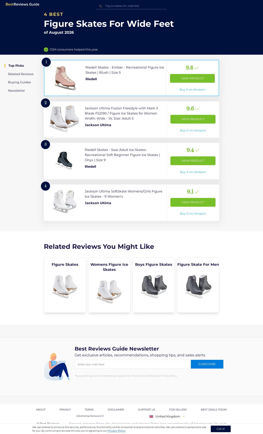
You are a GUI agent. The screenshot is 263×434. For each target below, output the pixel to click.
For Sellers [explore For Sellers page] (178, 409)
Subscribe (207, 364)
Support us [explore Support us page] (146, 409)
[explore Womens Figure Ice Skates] (109, 285)
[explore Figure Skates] (65, 285)
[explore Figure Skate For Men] (198, 285)
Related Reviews (20, 74)
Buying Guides (19, 82)
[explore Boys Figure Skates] (154, 285)
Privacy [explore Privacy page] (65, 409)
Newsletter (16, 90)
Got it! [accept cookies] (221, 429)
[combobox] (131, 6)
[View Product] (131, 78)
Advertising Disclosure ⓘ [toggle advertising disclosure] (90, 415)
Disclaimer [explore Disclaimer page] (116, 409)
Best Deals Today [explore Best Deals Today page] (214, 409)
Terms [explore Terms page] (89, 409)
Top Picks (16, 65)
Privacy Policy (117, 430)
